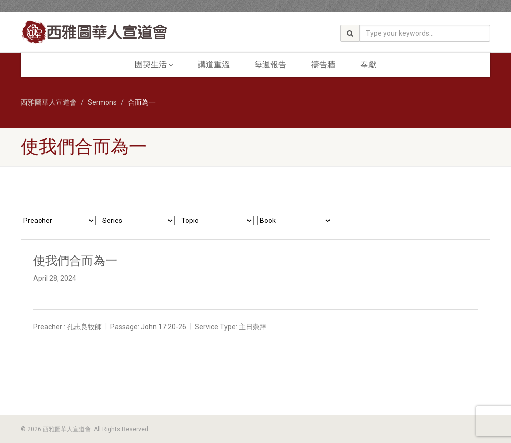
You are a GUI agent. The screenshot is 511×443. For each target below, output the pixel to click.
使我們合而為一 (75, 261)
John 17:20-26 (163, 327)
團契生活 (154, 64)
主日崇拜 (252, 327)
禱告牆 (323, 64)
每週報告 (270, 64)
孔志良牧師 (84, 327)
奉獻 (368, 64)
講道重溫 (214, 64)
